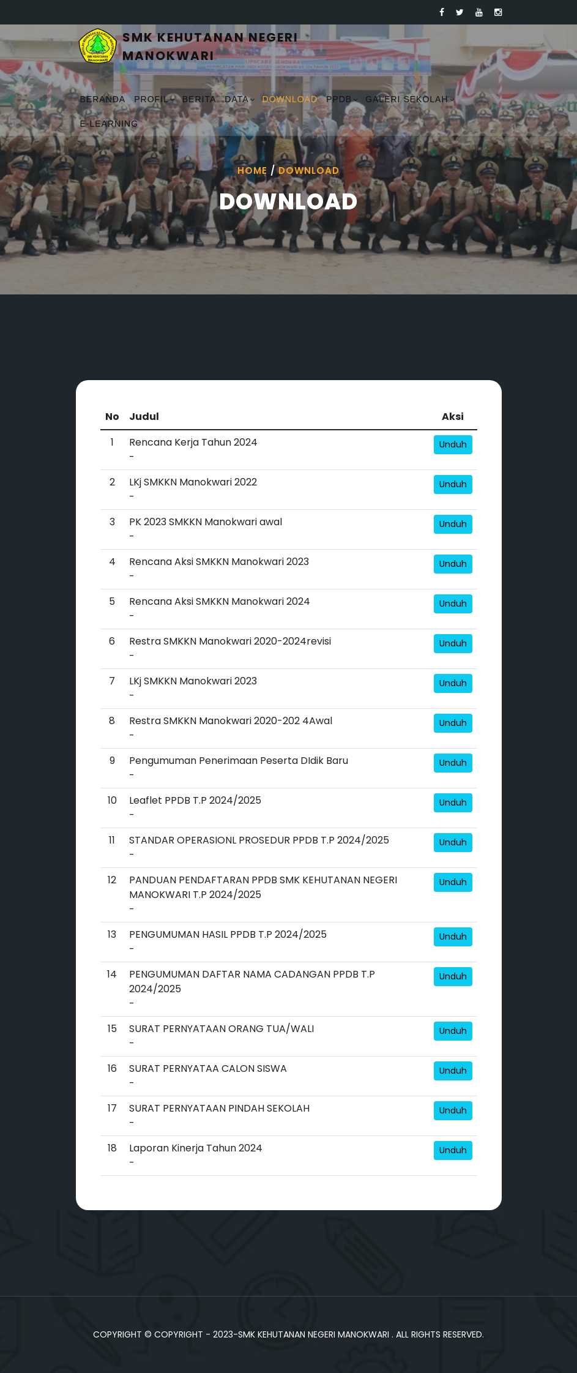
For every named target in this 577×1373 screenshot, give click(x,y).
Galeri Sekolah (406, 99)
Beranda (103, 99)
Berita (199, 99)
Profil (151, 99)
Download (290, 99)
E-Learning (109, 124)
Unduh (453, 444)
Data (236, 99)
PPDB (339, 99)
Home (252, 170)
